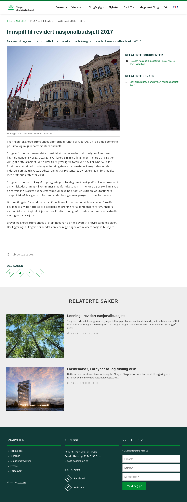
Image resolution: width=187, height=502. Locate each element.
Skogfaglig (95, 7)
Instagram (79, 487)
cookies (22, 482)
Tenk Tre (129, 7)
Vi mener (76, 7)
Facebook (79, 478)
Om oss (59, 7)
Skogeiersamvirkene (21, 461)
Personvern (16, 471)
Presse (14, 466)
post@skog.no (80, 461)
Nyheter (114, 7)
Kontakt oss (17, 451)
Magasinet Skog (149, 7)
